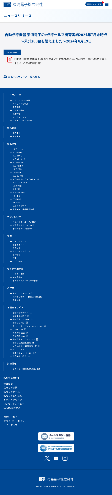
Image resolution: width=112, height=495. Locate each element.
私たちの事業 (10, 387)
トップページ (14, 95)
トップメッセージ (13, 399)
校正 (15, 258)
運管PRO (17, 189)
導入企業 (12, 127)
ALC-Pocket (18, 165)
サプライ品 (17, 261)
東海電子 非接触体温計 (23, 209)
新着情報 (16, 107)
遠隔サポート (18, 248)
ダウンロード (18, 349)
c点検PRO (17, 186)
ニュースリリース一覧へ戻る (24, 76)
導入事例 (16, 133)
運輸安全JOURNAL (21, 319)
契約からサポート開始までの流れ (27, 296)
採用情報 (16, 113)
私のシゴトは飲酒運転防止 (24, 368)
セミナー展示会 (15, 268)
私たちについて (12, 377)
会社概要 (8, 383)
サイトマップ (10, 425)
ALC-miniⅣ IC (19, 159)
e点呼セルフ (18, 149)
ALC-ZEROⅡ (18, 175)
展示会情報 (17, 277)
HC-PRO (16, 195)
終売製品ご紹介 (19, 356)
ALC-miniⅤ (18, 155)
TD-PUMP (17, 199)
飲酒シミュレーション (22, 352)
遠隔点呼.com (19, 332)
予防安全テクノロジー (22, 228)
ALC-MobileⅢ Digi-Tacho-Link (26, 179)
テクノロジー (14, 216)
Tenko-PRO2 (18, 172)
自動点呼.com (19, 336)
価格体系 (16, 300)
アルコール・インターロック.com (27, 326)
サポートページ (19, 241)
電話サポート (18, 244)
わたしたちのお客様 (21, 100)
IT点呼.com (18, 329)
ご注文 (10, 288)
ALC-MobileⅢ (19, 162)
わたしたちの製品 (20, 103)
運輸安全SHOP (19, 316)
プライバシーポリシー (22, 120)
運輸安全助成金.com (22, 342)
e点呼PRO (17, 169)
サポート (12, 236)
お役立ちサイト (15, 307)
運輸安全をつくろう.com (24, 339)
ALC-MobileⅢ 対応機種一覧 (25, 346)
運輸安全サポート (20, 312)
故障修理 (16, 254)
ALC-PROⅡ (18, 152)
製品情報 (12, 143)
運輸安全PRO (18, 322)
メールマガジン (19, 117)
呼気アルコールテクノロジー (25, 222)
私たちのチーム (12, 391)
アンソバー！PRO (20, 182)
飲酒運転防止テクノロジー (24, 225)
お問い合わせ (10, 417)
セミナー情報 (18, 110)
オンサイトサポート (21, 251)
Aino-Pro (17, 202)
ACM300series (19, 192)
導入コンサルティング (22, 293)
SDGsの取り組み (12, 407)
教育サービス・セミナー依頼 (25, 280)
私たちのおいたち (13, 395)
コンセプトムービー (14, 403)
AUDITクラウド (19, 206)
